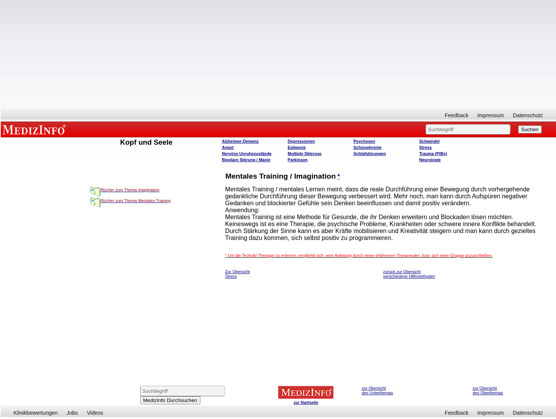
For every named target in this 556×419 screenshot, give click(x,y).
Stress (425, 147)
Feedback (456, 115)
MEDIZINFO (35, 129)
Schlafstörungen (369, 153)
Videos (95, 413)
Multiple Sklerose (305, 153)
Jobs (72, 413)
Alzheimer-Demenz (240, 141)
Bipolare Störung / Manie (246, 159)
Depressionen (301, 141)
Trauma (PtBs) (433, 153)
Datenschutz (528, 115)
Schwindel (429, 141)
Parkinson (298, 159)
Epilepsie (297, 147)
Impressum (490, 115)
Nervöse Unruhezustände (247, 153)
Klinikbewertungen (36, 413)
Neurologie (430, 159)
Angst (228, 147)
